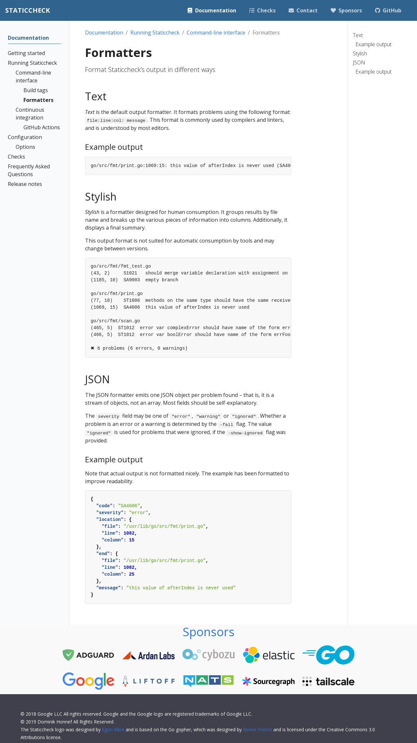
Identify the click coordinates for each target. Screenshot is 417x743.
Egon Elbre (113, 729)
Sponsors (209, 632)
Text (358, 35)
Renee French (257, 729)
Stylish (360, 53)
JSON (359, 62)
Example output (373, 44)
